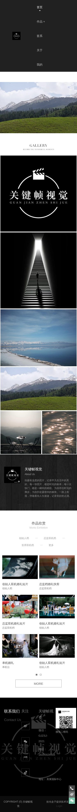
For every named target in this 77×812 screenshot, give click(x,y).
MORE (38, 683)
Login (59, 806)
